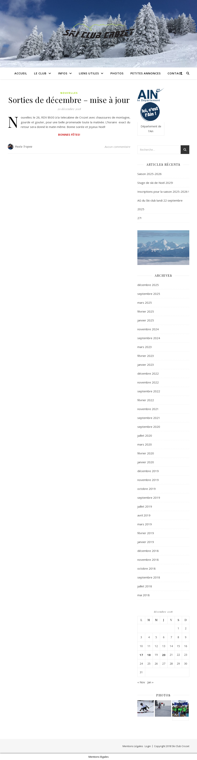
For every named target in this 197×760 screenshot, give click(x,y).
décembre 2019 (148, 471)
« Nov (141, 682)
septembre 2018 (148, 577)
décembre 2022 (148, 373)
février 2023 (145, 356)
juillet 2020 (144, 435)
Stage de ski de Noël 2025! (155, 183)
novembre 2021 (148, 409)
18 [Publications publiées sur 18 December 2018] (149, 655)
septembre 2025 (148, 294)
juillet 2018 (144, 586)
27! (139, 218)
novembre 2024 (148, 329)
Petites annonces (145, 73)
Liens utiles (89, 73)
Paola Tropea (23, 146)
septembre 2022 (148, 391)
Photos (117, 73)
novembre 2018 (148, 560)
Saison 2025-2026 (149, 174)
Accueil (20, 73)
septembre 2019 (148, 497)
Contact (175, 73)
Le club (40, 73)
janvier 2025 (145, 320)
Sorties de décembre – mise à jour (69, 100)
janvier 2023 (145, 365)
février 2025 (145, 311)
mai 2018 (143, 595)
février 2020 (145, 453)
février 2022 (145, 400)
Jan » (150, 682)
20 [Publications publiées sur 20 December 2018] (163, 655)
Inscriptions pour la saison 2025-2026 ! (163, 191)
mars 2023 (144, 347)
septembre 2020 (148, 427)
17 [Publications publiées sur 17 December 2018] (141, 655)
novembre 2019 (148, 480)
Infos (62, 73)
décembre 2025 (148, 285)
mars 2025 (144, 302)
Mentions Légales (133, 746)
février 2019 (145, 533)
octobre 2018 (146, 568)
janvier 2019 (145, 542)
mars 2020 (144, 444)
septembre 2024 (148, 338)
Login (148, 746)
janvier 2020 (145, 462)
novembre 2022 (148, 382)
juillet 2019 (144, 506)
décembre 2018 (148, 551)
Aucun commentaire (117, 147)
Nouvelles (69, 93)
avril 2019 (143, 515)
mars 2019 (144, 524)
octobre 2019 (146, 489)
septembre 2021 (148, 418)
